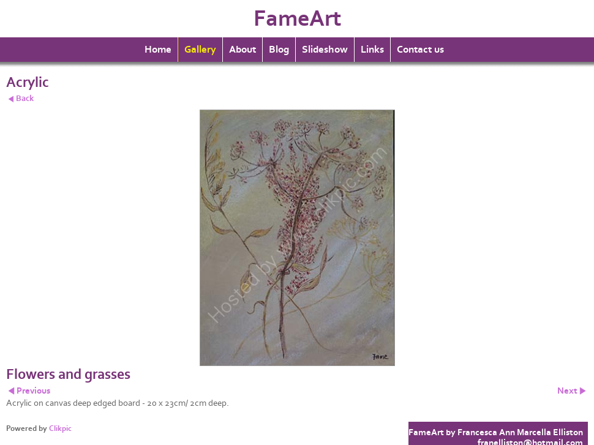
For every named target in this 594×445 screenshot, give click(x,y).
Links (372, 49)
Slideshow (325, 49)
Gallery (200, 49)
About (242, 49)
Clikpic (60, 428)
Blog (279, 49)
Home (158, 49)
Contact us (420, 49)
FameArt (297, 19)
